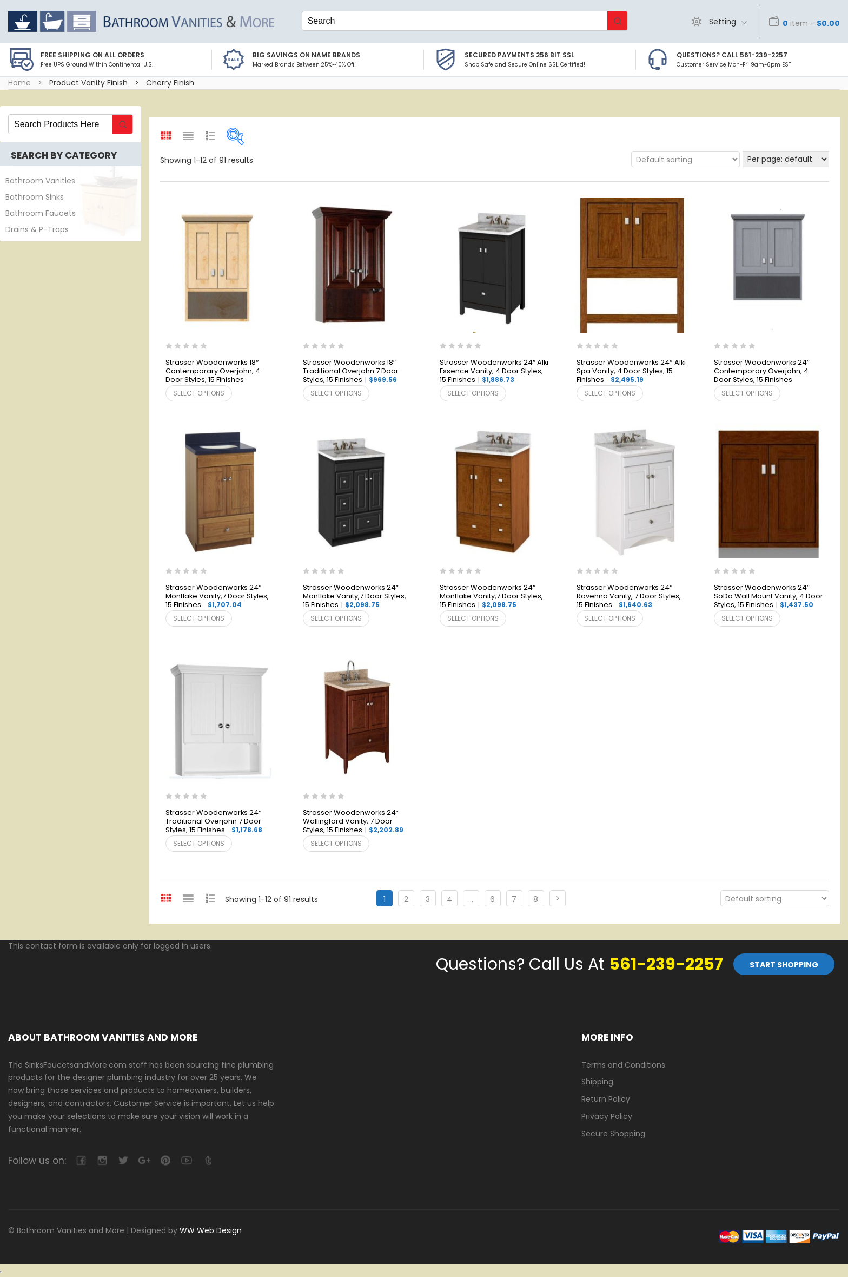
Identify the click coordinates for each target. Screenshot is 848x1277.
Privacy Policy (606, 1116)
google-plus (144, 1160)
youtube (186, 1160)
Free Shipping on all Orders (92, 55)
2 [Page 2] (406, 899)
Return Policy (605, 1099)
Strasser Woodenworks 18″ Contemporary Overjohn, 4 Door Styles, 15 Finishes (212, 371)
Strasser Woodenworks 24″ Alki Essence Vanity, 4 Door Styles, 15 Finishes (494, 371)
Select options (198, 393)
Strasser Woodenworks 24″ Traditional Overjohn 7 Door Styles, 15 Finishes (213, 821)
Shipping (597, 1081)
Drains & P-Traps (37, 229)
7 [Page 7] (514, 899)
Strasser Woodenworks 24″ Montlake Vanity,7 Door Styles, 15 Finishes (217, 596)
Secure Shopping (613, 1133)
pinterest (165, 1160)
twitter (123, 1160)
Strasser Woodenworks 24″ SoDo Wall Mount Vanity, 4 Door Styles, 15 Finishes (768, 596)
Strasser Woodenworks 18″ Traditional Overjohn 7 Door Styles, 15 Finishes (351, 371)
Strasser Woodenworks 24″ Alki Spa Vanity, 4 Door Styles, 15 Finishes (631, 371)
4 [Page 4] (449, 899)
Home (19, 82)
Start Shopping (784, 964)
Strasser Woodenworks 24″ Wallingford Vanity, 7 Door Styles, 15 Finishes (353, 821)
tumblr (207, 1160)
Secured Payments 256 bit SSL (519, 55)
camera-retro (102, 1160)
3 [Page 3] (428, 899)
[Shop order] (685, 159)
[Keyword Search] (454, 20)
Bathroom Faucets (40, 213)
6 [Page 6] (492, 899)
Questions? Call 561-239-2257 (732, 55)
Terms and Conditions (623, 1064)
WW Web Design (211, 1230)
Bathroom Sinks (34, 197)
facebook (81, 1160)
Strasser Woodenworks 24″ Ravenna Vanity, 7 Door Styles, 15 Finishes (629, 596)
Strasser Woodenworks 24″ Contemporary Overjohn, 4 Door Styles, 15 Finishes (762, 371)
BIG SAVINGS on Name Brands (306, 55)
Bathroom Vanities (40, 180)
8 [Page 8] (535, 899)
